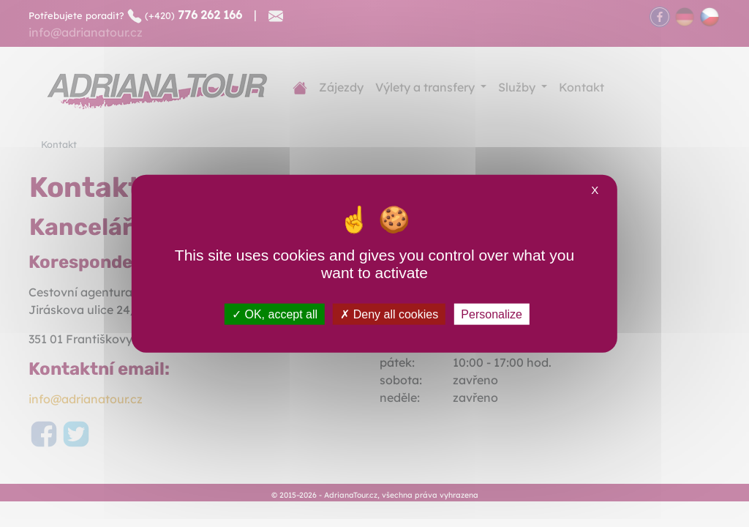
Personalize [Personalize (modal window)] (491, 313)
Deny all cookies (389, 313)
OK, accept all (274, 313)
